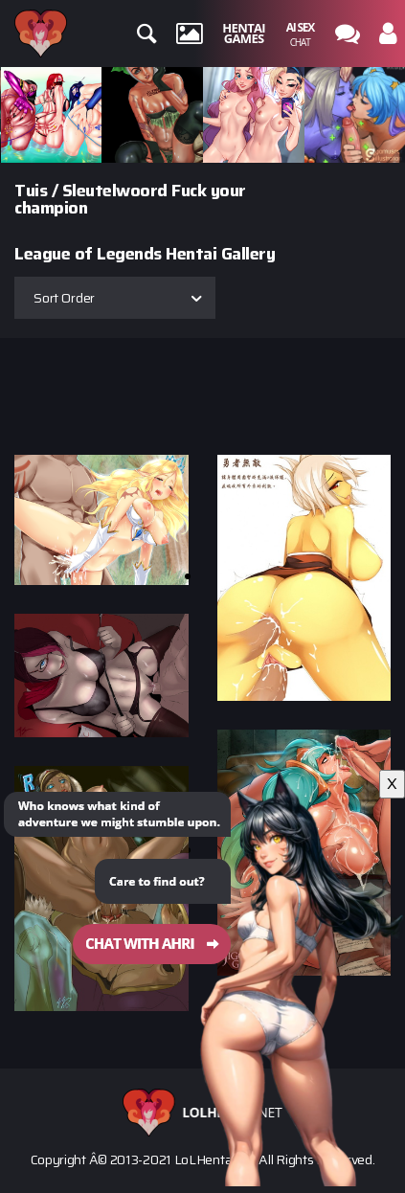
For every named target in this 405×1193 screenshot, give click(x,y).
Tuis (30, 190)
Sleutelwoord (115, 190)
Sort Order (64, 297)
